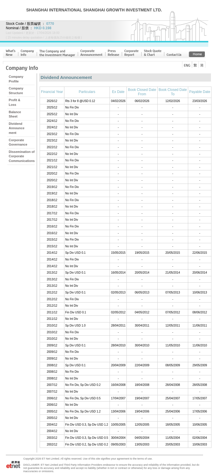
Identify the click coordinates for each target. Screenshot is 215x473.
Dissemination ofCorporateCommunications (22, 156)
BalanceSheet (15, 114)
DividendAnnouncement (16, 128)
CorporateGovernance (18, 142)
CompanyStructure (16, 91)
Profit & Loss (14, 102)
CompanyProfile (16, 79)
